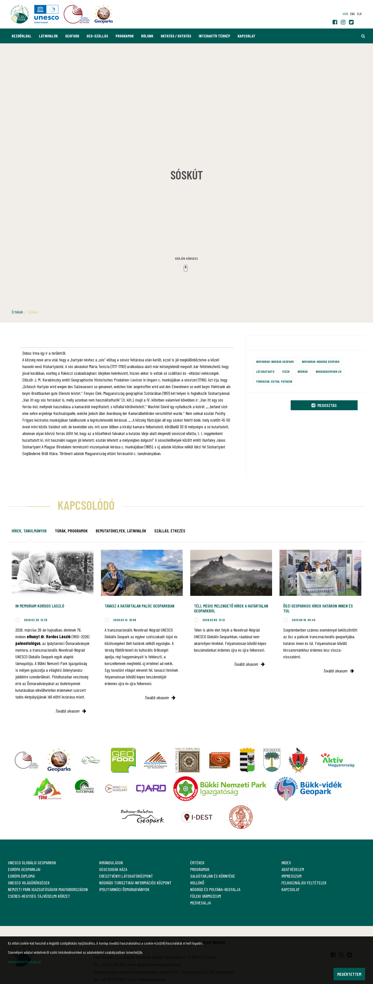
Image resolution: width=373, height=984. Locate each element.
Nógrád (303, 371)
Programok (125, 35)
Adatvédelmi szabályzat (24, 961)
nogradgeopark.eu (329, 371)
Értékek (17, 312)
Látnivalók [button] (48, 35)
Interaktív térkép (214, 35)
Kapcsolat (246, 35)
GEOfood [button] (72, 35)
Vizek (286, 371)
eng (352, 14)
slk (359, 14)
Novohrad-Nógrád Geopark (275, 361)
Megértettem (349, 974)
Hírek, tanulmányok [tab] (29, 530)
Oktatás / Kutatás (176, 35)
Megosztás (324, 405)
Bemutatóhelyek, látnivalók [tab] (121, 530)
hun (345, 14)
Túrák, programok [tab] (71, 530)
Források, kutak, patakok (274, 381)
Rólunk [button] (147, 35)
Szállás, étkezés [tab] (169, 530)
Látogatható (265, 371)
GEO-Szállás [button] (97, 35)
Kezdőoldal (21, 35)
